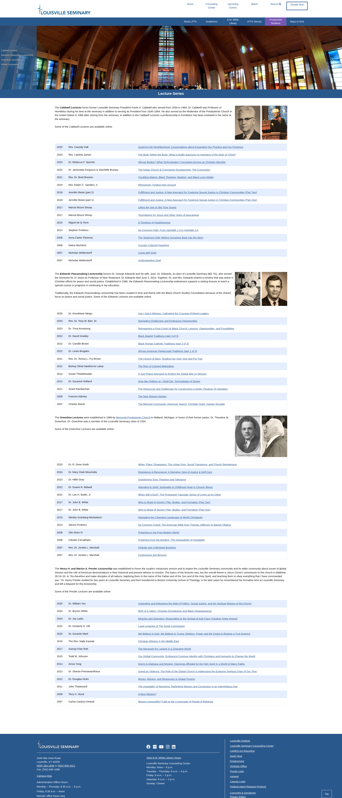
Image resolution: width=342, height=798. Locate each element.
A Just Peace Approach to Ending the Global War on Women (172, 373)
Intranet (234, 776)
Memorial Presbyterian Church (133, 417)
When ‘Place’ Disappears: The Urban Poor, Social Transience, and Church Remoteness (187, 464)
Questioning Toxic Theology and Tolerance (162, 479)
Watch (254, 4)
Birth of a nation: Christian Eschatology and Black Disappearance (175, 611)
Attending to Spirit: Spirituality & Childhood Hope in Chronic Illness (175, 487)
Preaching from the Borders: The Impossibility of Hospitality (171, 539)
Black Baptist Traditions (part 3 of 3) (158, 336)
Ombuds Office (238, 766)
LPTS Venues (254, 21)
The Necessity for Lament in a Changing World (164, 648)
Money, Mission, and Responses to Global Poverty (166, 679)
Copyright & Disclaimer (243, 792)
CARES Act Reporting (242, 750)
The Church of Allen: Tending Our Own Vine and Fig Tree (170, 358)
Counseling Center (211, 6)
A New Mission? (147, 694)
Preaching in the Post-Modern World (158, 532)
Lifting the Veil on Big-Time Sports (157, 207)
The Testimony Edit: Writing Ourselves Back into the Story (170, 237)
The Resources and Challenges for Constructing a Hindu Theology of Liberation (183, 388)
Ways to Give (297, 21)
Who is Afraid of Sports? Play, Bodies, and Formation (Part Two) (174, 502)
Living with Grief (147, 252)
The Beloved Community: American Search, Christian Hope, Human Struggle (181, 404)
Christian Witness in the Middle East (158, 641)
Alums (190, 4)
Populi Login (237, 771)
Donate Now (297, 4)
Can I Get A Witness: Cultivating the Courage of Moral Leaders (173, 313)
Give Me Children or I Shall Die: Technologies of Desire (169, 381)
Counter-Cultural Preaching (153, 245)
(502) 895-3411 (66, 765)
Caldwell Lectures (9, 50)
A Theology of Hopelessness (154, 222)
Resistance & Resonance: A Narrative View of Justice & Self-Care (175, 472)
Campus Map (44, 775)
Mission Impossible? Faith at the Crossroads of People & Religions (175, 701)
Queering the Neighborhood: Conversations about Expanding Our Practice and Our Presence (190, 147)
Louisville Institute (240, 740)
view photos (229, 618)
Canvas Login (238, 781)
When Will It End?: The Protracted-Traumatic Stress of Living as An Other (179, 494)
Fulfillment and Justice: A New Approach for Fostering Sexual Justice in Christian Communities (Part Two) (197, 192)
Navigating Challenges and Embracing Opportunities (167, 320)
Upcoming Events (233, 6)
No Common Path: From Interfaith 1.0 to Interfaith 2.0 (168, 230)
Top (327, 793)
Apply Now (236, 756)
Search (275, 4)
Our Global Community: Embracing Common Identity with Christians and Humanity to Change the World (196, 656)
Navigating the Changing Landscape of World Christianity (170, 517)
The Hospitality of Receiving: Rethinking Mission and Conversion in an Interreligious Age (188, 686)
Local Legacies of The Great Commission (161, 626)
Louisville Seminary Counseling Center (252, 745)
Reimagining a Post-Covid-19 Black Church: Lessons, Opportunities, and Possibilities (186, 328)
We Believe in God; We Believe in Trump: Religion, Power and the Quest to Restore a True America (194, 633)
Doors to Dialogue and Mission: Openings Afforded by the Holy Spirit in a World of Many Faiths (191, 663)
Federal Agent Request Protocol (248, 786)
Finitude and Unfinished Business (157, 547)
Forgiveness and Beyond (152, 555)
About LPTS (190, 21)
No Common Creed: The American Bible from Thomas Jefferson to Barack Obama (184, 524)
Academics (211, 21)
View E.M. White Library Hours (163, 757)
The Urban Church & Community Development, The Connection (174, 169)
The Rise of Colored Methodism (156, 366)
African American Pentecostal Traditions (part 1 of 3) (167, 351)
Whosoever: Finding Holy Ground (157, 184)
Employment (237, 761)
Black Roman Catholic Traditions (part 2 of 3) (163, 343)
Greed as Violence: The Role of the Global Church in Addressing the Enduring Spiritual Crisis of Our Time (197, 671)
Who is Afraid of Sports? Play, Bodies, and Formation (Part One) (174, 509)
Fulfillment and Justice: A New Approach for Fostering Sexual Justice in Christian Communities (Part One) (197, 199)
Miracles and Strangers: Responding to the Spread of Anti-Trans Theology (179, 618)
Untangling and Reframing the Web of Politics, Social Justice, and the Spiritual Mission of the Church (194, 603)
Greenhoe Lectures (10, 60)
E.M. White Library (233, 21)
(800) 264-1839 (45, 765)
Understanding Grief (149, 260)
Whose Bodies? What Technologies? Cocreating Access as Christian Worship (181, 162)
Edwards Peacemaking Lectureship (17, 55)
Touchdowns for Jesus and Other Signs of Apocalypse (168, 215)
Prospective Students (276, 21)
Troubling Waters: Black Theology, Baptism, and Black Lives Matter (176, 177)
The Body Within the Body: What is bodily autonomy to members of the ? (187, 154)
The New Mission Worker (152, 396)
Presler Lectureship (10, 64)
